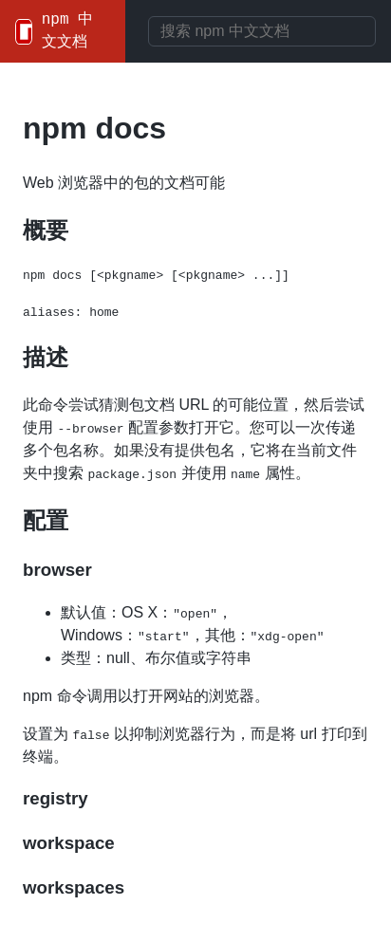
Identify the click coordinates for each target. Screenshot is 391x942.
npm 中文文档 (67, 31)
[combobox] (262, 31)
